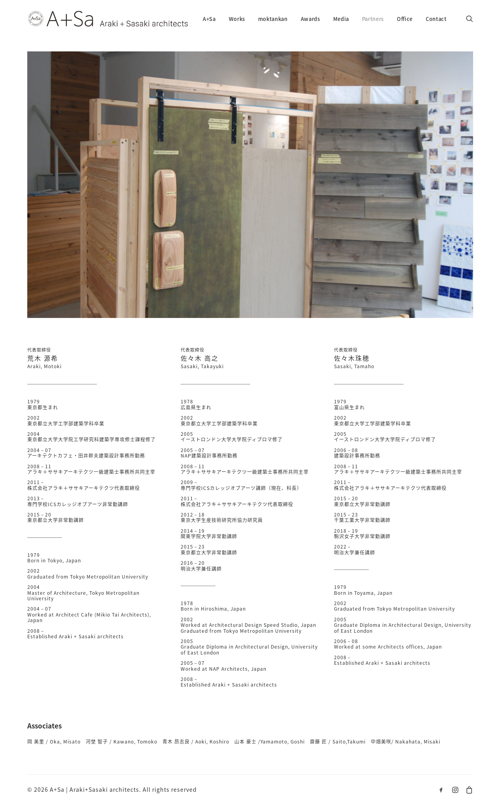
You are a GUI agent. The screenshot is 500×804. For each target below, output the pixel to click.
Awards (310, 19)
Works (237, 19)
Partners (373, 19)
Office (405, 19)
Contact (436, 19)
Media (341, 19)
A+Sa (209, 19)
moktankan (273, 19)
